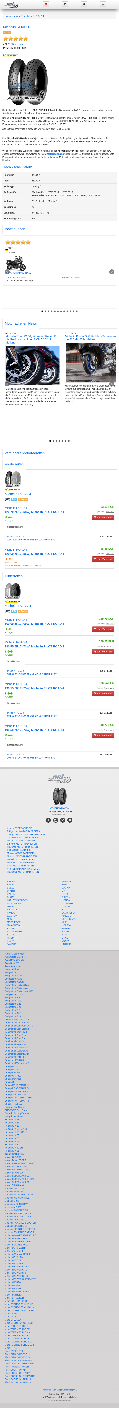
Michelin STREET (13, 1294)
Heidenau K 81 (12, 1151)
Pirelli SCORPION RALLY (17, 1373)
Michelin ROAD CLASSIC (17, 1291)
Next (111, 271)
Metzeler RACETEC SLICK (18, 1213)
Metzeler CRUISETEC (15, 1188)
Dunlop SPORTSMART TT (18, 1101)
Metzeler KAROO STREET (18, 1198)
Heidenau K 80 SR (14, 1147)
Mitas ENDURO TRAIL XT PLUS (20, 1310)
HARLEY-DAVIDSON (17, 900)
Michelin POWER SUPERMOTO (20, 1279)
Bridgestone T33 (13, 1016)
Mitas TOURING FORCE (17, 1338)
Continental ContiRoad (16, 1032)
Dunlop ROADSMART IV (17, 1088)
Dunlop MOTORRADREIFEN (21, 840)
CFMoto (11, 891)
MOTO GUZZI (69, 919)
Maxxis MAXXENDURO (16, 1169)
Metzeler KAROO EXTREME (19, 1194)
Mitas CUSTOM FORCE (16, 1301)
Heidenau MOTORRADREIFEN (22, 847)
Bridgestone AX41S (14, 982)
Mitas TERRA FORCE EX (17, 1329)
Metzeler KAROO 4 (14, 1191)
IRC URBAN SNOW (14, 1154)
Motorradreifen (12, 16)
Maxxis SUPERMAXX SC (17, 1176)
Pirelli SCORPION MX (15, 1370)
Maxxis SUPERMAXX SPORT (19, 1179)
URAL (65, 938)
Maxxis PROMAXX (14, 1172)
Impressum (46, 1390)
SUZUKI (11, 934)
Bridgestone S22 (13, 1004)
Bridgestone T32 (13, 1013)
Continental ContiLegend (17, 1029)
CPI (63, 891)
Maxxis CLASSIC (13, 1157)
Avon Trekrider (12, 969)
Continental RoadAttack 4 (17, 1047)
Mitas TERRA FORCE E (16, 1326)
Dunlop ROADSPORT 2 (16, 1091)
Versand (56, 1390)
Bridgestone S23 (13, 1007)
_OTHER (66, 944)
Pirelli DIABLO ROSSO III (17, 1354)
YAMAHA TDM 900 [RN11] (18, 273)
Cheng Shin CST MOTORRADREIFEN (26, 834)
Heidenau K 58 (12, 1122)
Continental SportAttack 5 (17, 1054)
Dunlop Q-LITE (12, 1082)
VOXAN (66, 941)
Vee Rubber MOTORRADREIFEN (23, 869)
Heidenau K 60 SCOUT (16, 1132)
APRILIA (11, 881)
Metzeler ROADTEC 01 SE (18, 1216)
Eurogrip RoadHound (15, 1116)
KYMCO (11, 913)
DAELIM (11, 894)
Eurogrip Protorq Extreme (17, 1113)
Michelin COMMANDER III (17, 1254)
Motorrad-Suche (55, 154)
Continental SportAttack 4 (17, 1050)
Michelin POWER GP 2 (16, 1269)
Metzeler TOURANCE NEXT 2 (19, 1232)
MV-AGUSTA (13, 925)
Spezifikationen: (15, 527)
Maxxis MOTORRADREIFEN (21, 853)
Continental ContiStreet (16, 1038)
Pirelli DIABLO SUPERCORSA (20, 1363)
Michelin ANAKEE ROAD (17, 1238)
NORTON (66, 925)
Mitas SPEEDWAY (14, 1320)
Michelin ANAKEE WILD (16, 1244)
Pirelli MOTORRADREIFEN (20, 865)
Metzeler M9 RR (13, 1201)
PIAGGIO (66, 928)
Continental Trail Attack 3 (17, 1063)
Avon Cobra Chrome (15, 957)
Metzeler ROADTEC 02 (16, 1219)
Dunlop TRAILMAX (14, 1104)
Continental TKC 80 (14, 1060)
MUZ (64, 922)
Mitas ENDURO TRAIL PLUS (19, 1304)
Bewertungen (17, 44)
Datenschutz (66, 1390)
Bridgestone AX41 (13, 979)
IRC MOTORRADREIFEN (19, 850)
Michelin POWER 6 (14, 1263)
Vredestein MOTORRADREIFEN (23, 872)
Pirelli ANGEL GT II (14, 1351)
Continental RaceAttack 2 (17, 1044)
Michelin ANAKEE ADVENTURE (20, 1235)
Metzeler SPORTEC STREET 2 (20, 1229)
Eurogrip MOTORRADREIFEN (22, 844)
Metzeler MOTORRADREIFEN (22, 856)
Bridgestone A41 (13, 972)
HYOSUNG (67, 903)
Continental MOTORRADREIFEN (23, 837)
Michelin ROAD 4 (13, 1282)
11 (73, 311)
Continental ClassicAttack (17, 1022)
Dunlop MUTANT (13, 1079)
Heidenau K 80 (12, 1144)
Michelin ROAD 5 (13, 1285)
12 (77, 311)
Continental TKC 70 (14, 1057)
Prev (7, 271)
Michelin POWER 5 (14, 1260)
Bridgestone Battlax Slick (17, 985)
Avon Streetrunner (13, 966)
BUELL (10, 887)
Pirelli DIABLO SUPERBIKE (18, 1360)
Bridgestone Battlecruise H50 (19, 991)
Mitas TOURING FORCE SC (19, 1341)
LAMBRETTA (68, 913)
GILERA (66, 897)
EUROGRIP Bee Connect (17, 1110)
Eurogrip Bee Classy (15, 1107)
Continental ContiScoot (16, 1035)
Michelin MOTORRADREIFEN (21, 859)
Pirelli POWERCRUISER (17, 1366)
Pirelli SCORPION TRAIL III (18, 1382)
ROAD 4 (40, 16)
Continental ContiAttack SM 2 (19, 1025)
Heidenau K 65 (12, 1135)
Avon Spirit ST (12, 963)
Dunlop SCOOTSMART (16, 1094)
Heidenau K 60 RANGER (17, 1129)
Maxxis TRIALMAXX (15, 1185)
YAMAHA (11, 944)
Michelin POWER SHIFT (16, 1273)
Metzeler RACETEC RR (16, 1210)
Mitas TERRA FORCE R (16, 1335)
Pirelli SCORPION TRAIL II (18, 1379)
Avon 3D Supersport (14, 953)
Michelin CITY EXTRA (15, 1248)
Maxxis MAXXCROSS (15, 1166)
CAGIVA (66, 887)
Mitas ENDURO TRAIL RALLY (19, 1307)
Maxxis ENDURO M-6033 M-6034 (21, 1163)
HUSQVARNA (14, 903)
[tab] (15, 229)
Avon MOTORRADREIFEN (20, 828)
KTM (64, 909)
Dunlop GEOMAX (13, 1072)
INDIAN (10, 906)
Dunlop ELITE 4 (12, 1069)
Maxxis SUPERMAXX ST (17, 1182)
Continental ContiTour (15, 1041)
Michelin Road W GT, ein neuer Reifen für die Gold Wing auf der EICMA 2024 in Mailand (31, 339)
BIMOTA (11, 884)
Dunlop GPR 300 (13, 1075)
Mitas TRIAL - (11, 1348)
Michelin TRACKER (14, 1298)
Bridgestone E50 (13, 997)
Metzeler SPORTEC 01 (16, 1226)
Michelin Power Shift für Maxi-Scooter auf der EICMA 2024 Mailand (91, 338)
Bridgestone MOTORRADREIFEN (23, 831)
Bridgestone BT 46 (14, 994)
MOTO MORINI (14, 922)
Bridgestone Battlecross (16, 988)
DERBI (65, 894)
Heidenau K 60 (12, 1126)
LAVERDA (12, 916)
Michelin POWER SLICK (16, 1276)
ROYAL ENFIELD (15, 931)
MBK (9, 919)
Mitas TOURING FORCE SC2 (19, 1345)
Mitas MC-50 (11, 1316)
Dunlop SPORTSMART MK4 (18, 1097)
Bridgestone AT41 (13, 975)
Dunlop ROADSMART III (17, 1085)
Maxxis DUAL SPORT (15, 1160)
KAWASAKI (12, 909)
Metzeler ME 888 (13, 1207)
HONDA (66, 900)
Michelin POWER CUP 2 (17, 1266)
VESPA (10, 941)
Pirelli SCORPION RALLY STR (20, 1376)
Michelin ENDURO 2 (15, 1257)
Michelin (28, 16)
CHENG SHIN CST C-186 (17, 1019)
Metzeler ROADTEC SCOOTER (20, 1223)
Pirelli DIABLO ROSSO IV (17, 1357)
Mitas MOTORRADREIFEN (20, 862)
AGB (75, 1390)
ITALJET (66, 906)
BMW (64, 884)
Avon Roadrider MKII (15, 960)
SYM (64, 934)
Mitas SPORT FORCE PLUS (19, 1323)
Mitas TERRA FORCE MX (17, 1332)
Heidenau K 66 (12, 1138)
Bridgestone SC (12, 1010)
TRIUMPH (12, 938)
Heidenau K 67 (12, 1141)
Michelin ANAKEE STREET (18, 1241)
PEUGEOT (12, 928)
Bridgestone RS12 (14, 1000)
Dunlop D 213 (11, 1066)
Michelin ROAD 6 (13, 1288)
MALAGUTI (67, 916)
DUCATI (11, 897)
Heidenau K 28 (12, 1119)
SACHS (65, 931)
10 (70, 311)
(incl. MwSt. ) (105, 512)
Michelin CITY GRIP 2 (15, 1251)
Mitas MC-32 (11, 1313)
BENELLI (66, 881)
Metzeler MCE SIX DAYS (17, 1204)
